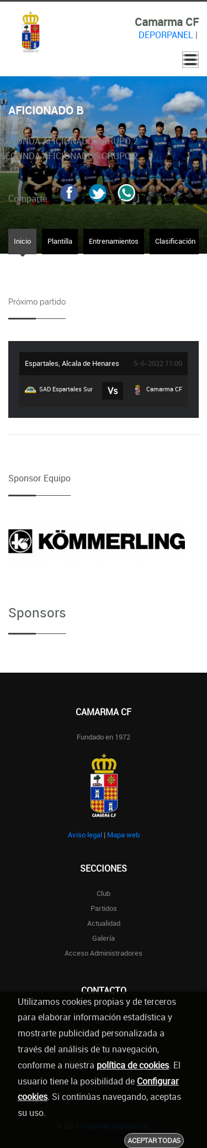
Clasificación (175, 241)
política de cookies (133, 1065)
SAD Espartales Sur (59, 389)
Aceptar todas (154, 1140)
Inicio (22, 241)
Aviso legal (85, 835)
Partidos (104, 908)
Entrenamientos (114, 241)
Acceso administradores (103, 953)
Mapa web (123, 835)
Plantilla (59, 241)
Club (103, 893)
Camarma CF (157, 389)
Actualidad (103, 923)
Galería (103, 938)
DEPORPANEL (166, 35)
